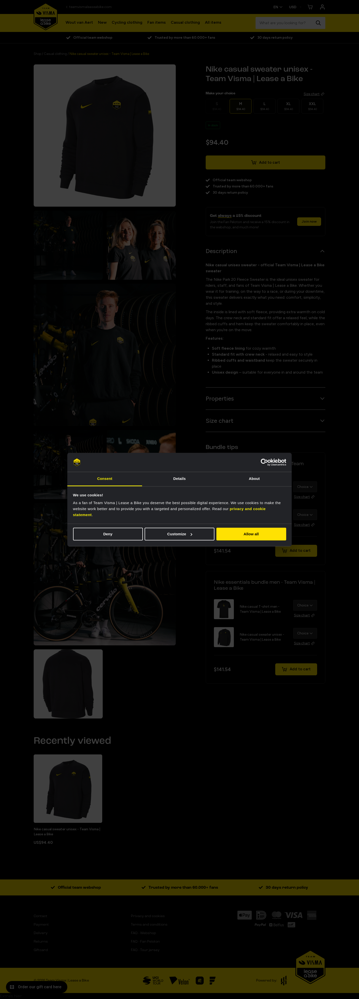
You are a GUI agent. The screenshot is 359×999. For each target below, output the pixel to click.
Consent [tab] (104, 479)
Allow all (251, 534)
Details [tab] (179, 479)
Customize (179, 534)
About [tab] (254, 479)
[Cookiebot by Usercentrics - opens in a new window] (264, 462)
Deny (107, 534)
